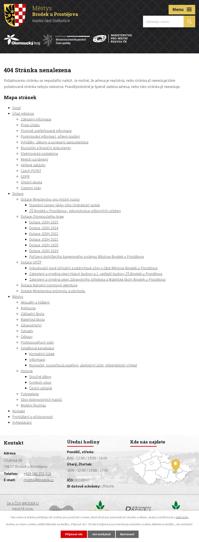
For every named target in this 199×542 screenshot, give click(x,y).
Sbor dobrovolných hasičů (41, 399)
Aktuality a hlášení (35, 302)
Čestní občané (40, 388)
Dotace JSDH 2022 (43, 233)
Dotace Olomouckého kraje (42, 216)
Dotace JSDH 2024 (43, 227)
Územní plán (31, 187)
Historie (27, 370)
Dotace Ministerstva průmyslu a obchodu (53, 290)
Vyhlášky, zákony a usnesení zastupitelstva (54, 142)
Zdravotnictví (31, 325)
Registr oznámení (34, 159)
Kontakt (18, 411)
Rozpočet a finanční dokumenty (46, 147)
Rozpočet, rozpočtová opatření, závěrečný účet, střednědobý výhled (83, 365)
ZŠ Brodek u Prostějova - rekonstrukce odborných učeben (75, 210)
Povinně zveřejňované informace (46, 130)
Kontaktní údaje (42, 353)
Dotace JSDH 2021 (43, 239)
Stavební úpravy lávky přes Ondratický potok (64, 205)
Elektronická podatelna (39, 153)
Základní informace (36, 119)
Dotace (17, 193)
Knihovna (28, 308)
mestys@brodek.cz (39, 479)
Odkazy (27, 336)
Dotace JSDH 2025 (43, 222)
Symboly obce (40, 382)
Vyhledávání (22, 422)
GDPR (25, 176)
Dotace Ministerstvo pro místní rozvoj (50, 199)
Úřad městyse (23, 113)
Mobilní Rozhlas (33, 405)
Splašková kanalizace (37, 348)
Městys (17, 296)
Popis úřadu (30, 124)
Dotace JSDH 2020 (43, 245)
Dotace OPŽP (31, 262)
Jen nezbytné (101, 534)
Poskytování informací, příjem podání (50, 136)
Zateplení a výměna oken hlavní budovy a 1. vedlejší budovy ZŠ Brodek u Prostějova (95, 273)
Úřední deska (31, 182)
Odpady (27, 330)
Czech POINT (31, 170)
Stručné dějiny (40, 376)
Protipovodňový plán (37, 342)
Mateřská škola (33, 319)
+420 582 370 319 (37, 473)
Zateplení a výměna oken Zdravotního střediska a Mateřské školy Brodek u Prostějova (97, 279)
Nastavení (127, 534)
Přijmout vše (74, 534)
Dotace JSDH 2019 (43, 250)
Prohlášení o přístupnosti (32, 416)
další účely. (182, 517)
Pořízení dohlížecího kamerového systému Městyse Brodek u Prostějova (86, 256)
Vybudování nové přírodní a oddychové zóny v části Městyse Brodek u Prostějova (93, 267)
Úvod (16, 107)
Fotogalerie (30, 393)
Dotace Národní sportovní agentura (49, 285)
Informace (37, 359)
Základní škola (32, 313)
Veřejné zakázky (33, 165)
